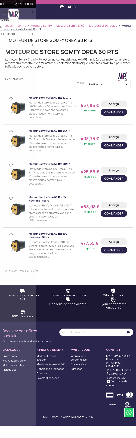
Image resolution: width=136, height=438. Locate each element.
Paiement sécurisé (48, 390)
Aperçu (114, 116)
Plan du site (10, 382)
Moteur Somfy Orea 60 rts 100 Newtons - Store (48, 247)
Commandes (78, 376)
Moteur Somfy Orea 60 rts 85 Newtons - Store (47, 211)
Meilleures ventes (13, 377)
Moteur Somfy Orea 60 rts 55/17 (49, 143)
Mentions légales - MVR (51, 376)
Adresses (76, 381)
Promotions (10, 368)
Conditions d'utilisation (50, 381)
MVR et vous (80, 362)
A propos (42, 385)
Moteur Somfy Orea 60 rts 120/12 (50, 110)
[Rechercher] (69, 12)
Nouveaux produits (14, 373)
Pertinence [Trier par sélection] (109, 97)
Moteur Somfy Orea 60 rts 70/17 (49, 176)
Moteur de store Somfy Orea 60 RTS (50, 52)
